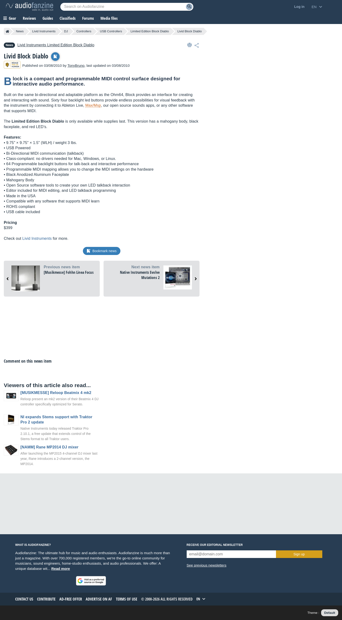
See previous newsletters (207, 565)
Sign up (299, 554)
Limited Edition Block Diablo (150, 31)
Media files (109, 18)
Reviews (29, 18)
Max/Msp (93, 105)
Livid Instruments (44, 31)
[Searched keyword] (126, 7)
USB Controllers (111, 31)
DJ (66, 31)
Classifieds (68, 18)
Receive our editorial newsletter (215, 545)
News (20, 31)
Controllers (83, 31)
